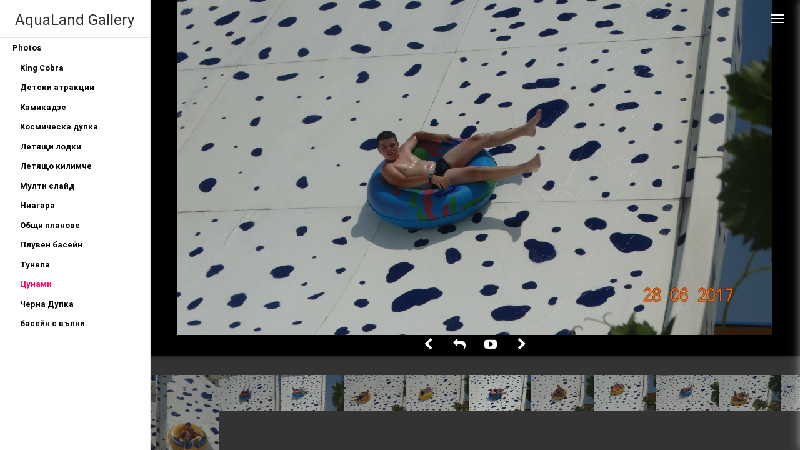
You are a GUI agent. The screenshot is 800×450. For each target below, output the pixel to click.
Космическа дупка (59, 126)
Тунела (35, 264)
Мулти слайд (47, 186)
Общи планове (50, 225)
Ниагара (37, 205)
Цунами (36, 284)
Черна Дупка (47, 304)
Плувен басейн (51, 244)
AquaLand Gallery (74, 20)
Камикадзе (43, 107)
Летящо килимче (56, 166)
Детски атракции (57, 87)
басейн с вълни (52, 323)
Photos (26, 47)
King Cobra (42, 67)
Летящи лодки (50, 146)
